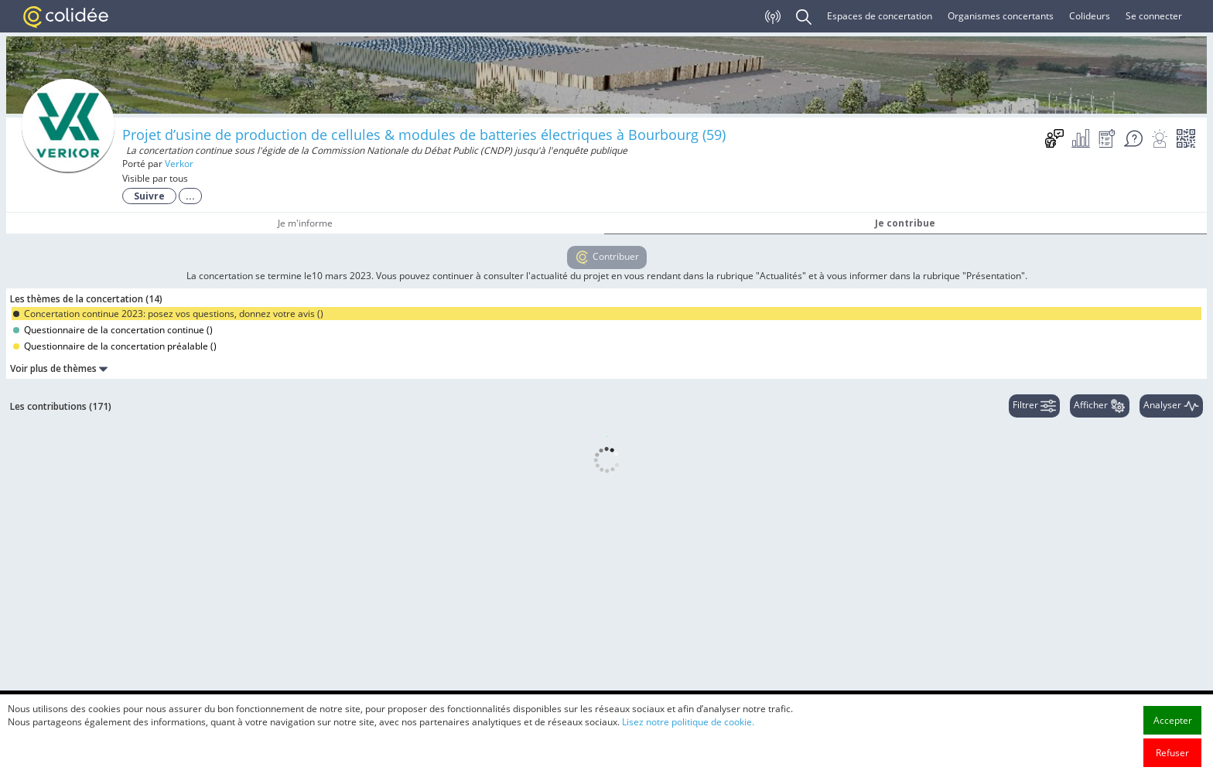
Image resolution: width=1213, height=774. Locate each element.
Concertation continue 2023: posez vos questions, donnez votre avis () (168, 313)
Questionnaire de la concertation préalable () (115, 346)
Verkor (179, 163)
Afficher (1100, 406)
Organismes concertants (1001, 15)
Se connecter (1154, 15)
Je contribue (905, 223)
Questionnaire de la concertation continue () (113, 329)
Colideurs (1089, 15)
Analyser (1171, 406)
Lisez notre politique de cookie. (688, 761)
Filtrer (1034, 406)
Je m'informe (305, 223)
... (190, 196)
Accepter (1172, 759)
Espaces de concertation (879, 15)
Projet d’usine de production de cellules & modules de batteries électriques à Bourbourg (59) (424, 134)
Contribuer (607, 257)
